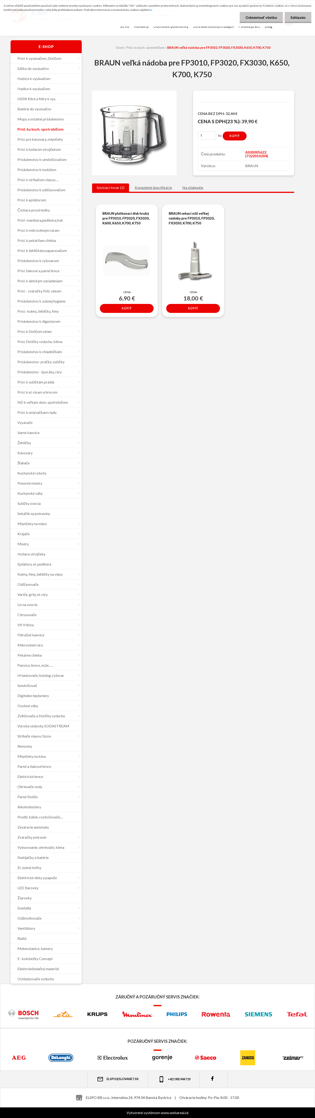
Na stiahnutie (192, 187)
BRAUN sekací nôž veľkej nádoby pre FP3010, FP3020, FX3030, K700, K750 (191, 218)
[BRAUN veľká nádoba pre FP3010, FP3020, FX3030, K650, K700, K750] (134, 92)
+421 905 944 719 (174, 1079)
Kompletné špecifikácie (153, 187)
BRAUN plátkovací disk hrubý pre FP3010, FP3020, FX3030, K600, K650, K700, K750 (125, 218)
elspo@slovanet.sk (118, 1079)
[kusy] (207, 136)
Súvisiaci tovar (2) (110, 187)
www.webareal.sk (175, 1112)
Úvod (120, 47)
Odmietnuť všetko (261, 17)
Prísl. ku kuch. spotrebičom (145, 47)
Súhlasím (298, 17)
